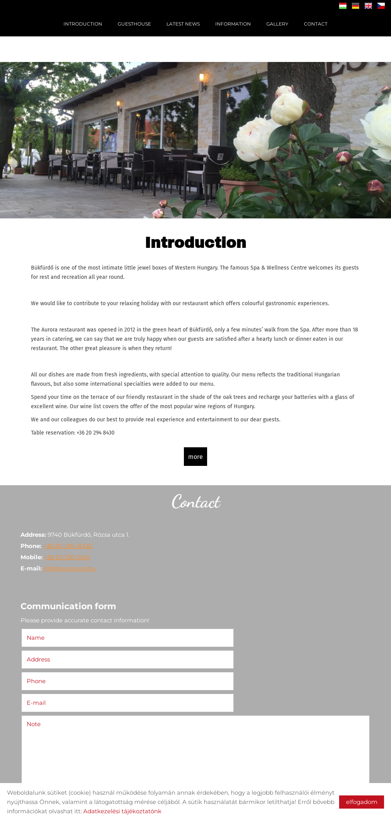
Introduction (82, 24)
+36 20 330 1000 (70, 555)
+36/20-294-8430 (70, 544)
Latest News (183, 24)
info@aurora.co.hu (72, 566)
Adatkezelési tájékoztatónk (122, 811)
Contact (316, 24)
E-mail (213, 656)
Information (233, 24)
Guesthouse (134, 24)
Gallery (277, 24)
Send (34, 777)
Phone (41, 656)
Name (40, 634)
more (195, 455)
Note (36, 677)
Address (213, 634)
